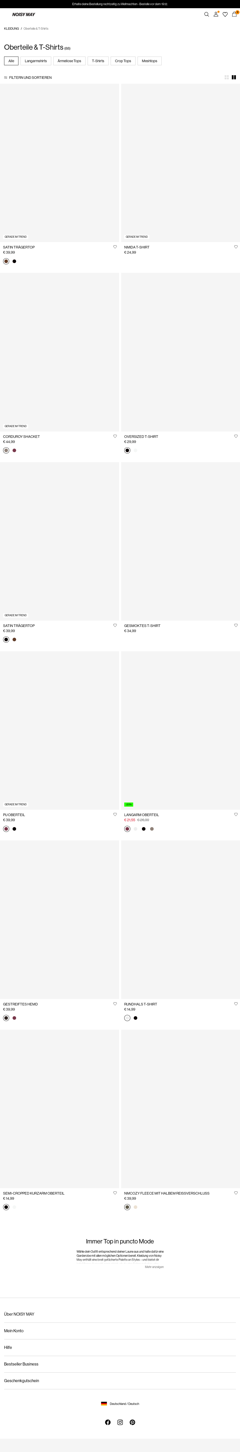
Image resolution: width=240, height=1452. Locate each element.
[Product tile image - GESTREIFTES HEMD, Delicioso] (59, 919)
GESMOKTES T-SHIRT (142, 626)
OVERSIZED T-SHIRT (141, 437)
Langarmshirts (36, 61)
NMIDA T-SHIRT (137, 247)
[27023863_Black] (6, 1208)
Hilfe (8, 1347)
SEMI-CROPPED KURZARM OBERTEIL (34, 1193)
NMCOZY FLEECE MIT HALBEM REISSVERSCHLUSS (167, 1193)
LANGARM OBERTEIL (141, 815)
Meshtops (149, 61)
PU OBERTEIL (14, 815)
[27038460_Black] (14, 261)
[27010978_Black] (135, 1018)
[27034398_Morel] (6, 451)
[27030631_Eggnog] (135, 1208)
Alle (11, 61)
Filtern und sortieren (30, 77)
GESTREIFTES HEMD (20, 1004)
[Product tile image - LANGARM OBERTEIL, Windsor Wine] (180, 730)
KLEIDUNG (11, 28)
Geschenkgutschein (21, 1380)
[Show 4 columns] (227, 77)
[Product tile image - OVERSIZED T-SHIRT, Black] (180, 352)
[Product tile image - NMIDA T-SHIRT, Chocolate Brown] (180, 163)
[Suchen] (206, 14)
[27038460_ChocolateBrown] (6, 261)
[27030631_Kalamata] (127, 1208)
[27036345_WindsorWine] (6, 829)
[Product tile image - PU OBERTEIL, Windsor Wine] (59, 730)
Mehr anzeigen (154, 1267)
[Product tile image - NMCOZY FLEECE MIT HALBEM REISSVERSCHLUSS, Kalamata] (180, 1109)
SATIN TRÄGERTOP (19, 247)
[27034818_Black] (144, 829)
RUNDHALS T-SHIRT (140, 1004)
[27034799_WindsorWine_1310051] (14, 1018)
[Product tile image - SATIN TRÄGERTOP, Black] (59, 541)
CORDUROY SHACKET (21, 437)
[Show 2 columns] (234, 77)
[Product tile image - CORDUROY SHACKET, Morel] (59, 352)
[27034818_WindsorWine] (127, 829)
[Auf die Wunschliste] (115, 247)
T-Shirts (98, 61)
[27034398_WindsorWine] (14, 451)
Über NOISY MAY (19, 1314)
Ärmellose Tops (69, 61)
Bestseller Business (21, 1364)
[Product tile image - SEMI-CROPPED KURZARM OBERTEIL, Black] (59, 1109)
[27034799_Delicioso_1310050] (6, 1018)
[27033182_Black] (127, 451)
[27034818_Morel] (152, 829)
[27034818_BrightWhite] (135, 829)
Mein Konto (14, 1330)
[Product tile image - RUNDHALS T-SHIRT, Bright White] (180, 919)
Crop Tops (123, 61)
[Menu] (5, 14)
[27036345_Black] (14, 829)
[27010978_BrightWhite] (127, 1018)
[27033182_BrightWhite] (135, 451)
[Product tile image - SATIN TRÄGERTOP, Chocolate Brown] (59, 163)
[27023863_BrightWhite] (14, 1208)
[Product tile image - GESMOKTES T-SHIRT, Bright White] (180, 541)
